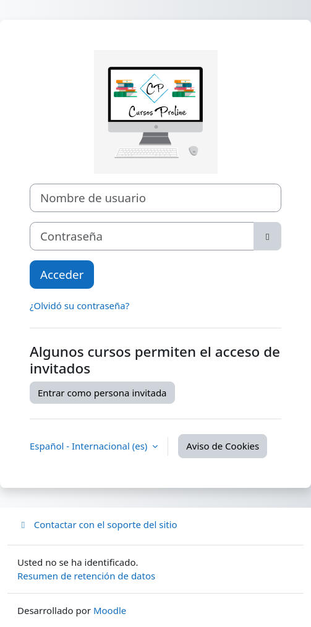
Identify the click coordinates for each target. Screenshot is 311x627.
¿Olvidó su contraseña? (79, 305)
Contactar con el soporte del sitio (97, 524)
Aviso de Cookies (222, 446)
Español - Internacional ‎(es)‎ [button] (90, 446)
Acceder (61, 274)
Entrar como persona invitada (102, 392)
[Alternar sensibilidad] (267, 236)
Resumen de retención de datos (86, 575)
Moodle (109, 610)
